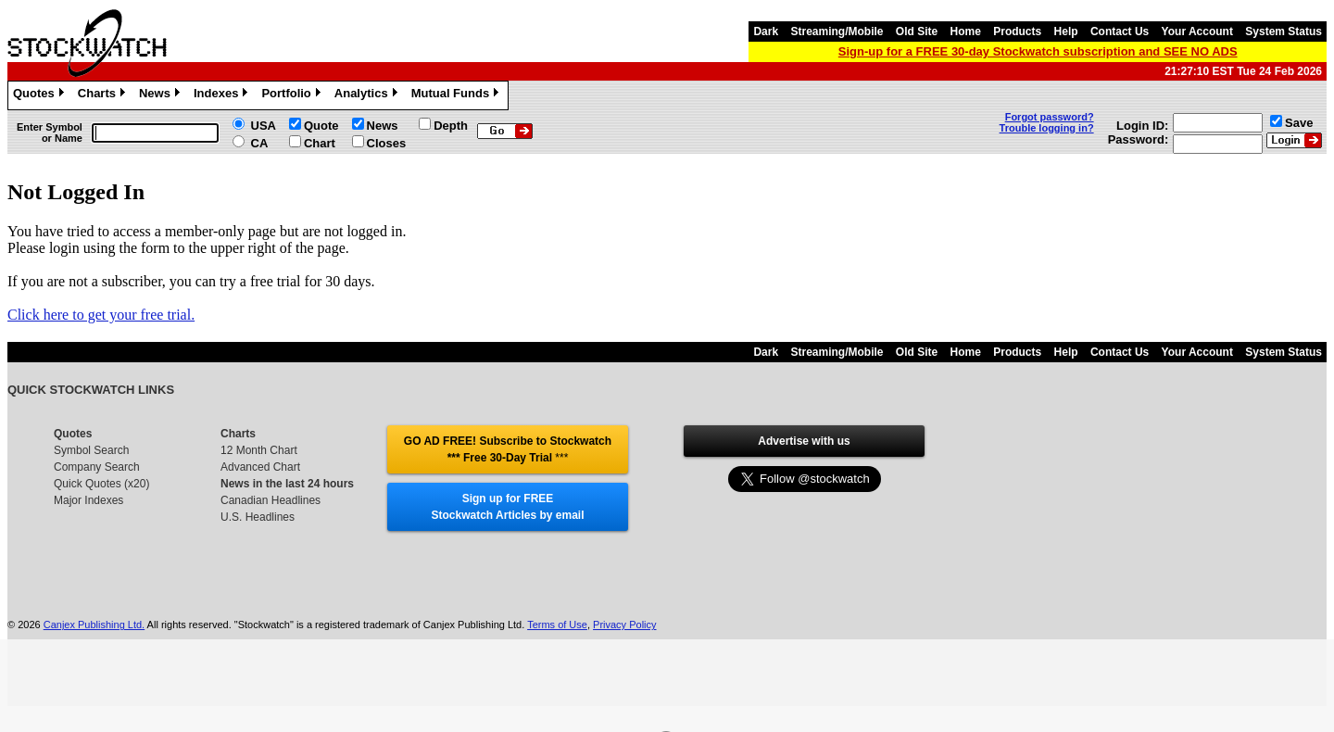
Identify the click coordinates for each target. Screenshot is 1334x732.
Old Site (917, 31)
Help (1066, 31)
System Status (1283, 31)
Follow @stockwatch (804, 474)
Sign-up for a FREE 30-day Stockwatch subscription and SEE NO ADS (1038, 51)
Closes (387, 143)
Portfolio (292, 95)
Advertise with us (803, 441)
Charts (104, 95)
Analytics (368, 95)
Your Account (1197, 31)
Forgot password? (1049, 116)
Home (965, 31)
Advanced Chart (260, 467)
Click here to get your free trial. (101, 314)
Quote (321, 126)
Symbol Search (91, 450)
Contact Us (1119, 31)
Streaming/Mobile (836, 31)
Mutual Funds (457, 95)
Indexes (223, 95)
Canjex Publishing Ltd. (94, 624)
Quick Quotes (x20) (101, 483)
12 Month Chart (258, 450)
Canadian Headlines (270, 500)
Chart (319, 143)
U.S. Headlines (257, 517)
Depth (451, 126)
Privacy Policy (624, 624)
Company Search (97, 467)
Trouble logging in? (1047, 127)
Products (1017, 31)
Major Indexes (88, 500)
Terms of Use (557, 624)
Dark (765, 31)
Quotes (41, 95)
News (161, 95)
